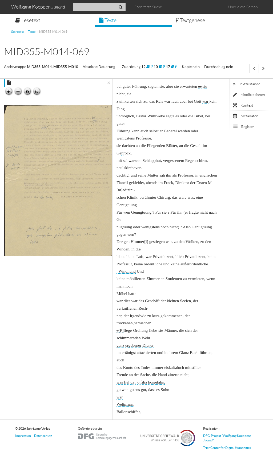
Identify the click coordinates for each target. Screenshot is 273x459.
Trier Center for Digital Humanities (227, 447)
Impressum (23, 435)
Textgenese (190, 20)
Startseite (17, 31)
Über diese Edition (243, 7)
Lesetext (27, 20)
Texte (108, 20)
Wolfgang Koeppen (38, 7)
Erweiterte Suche (148, 7)
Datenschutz (43, 435)
